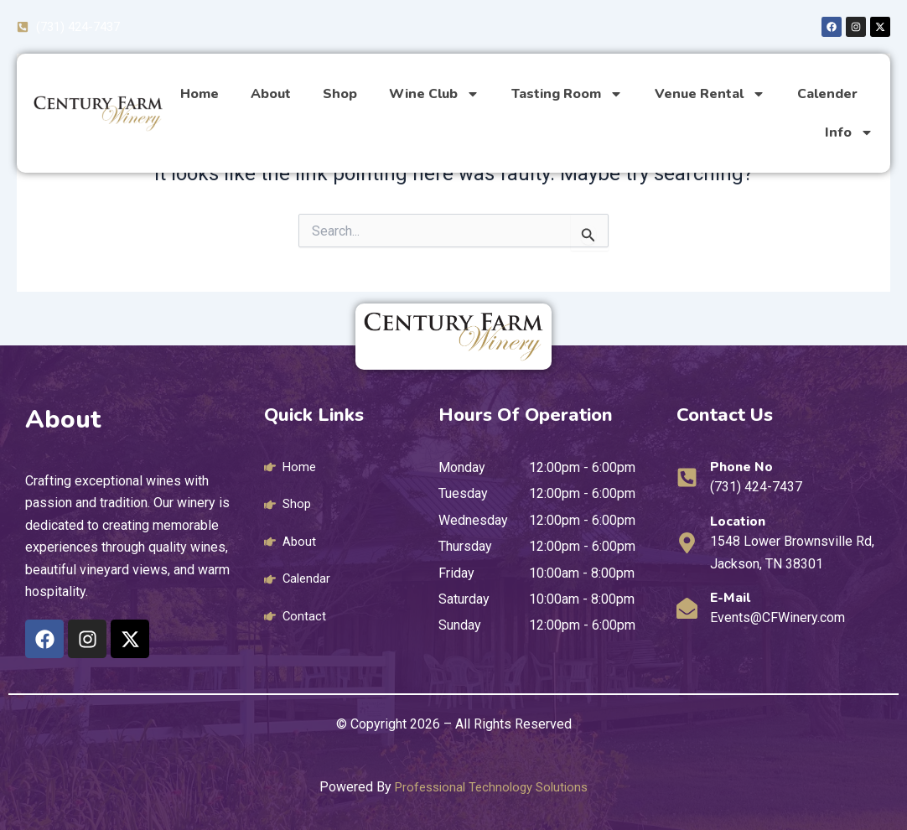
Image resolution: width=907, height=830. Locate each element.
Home (199, 95)
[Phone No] (686, 477)
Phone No (745, 466)
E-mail (734, 597)
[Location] (686, 542)
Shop (340, 95)
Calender (827, 95)
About (271, 95)
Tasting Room (567, 95)
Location (742, 521)
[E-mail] (686, 608)
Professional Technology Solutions (491, 787)
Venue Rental (710, 95)
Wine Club (434, 95)
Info (849, 134)
